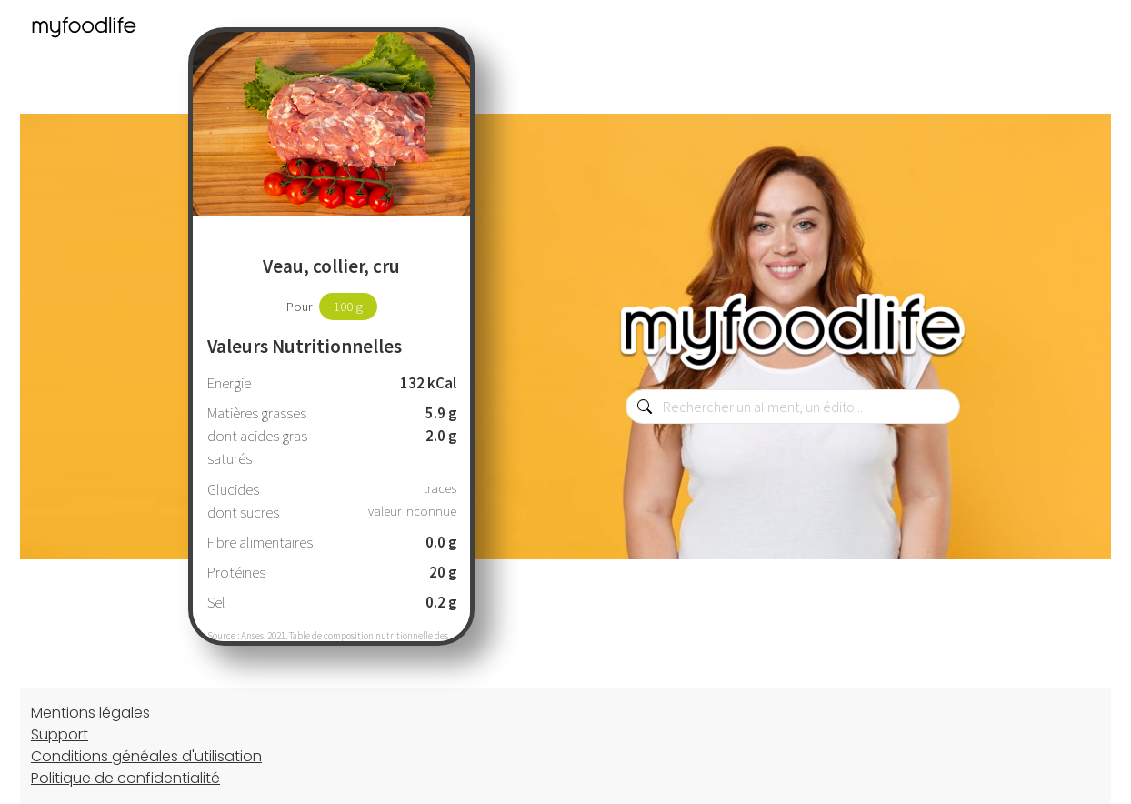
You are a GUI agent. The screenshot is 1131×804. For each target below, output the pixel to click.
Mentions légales (90, 712)
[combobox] (793, 406)
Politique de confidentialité (125, 778)
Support (59, 734)
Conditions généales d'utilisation (146, 756)
